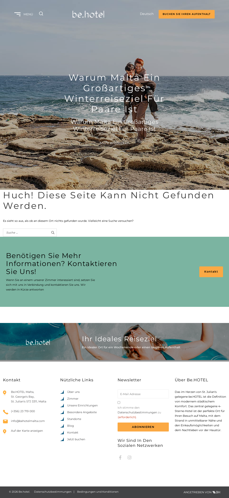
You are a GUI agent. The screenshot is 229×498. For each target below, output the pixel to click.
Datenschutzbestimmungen (137, 412)
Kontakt (211, 271)
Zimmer (73, 398)
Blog (70, 426)
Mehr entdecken (114, 145)
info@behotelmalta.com (28, 421)
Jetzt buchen (76, 439)
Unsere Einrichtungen (82, 405)
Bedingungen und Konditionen (98, 491)
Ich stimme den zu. (139, 413)
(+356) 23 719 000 (23, 411)
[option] (203, 494)
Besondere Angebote (82, 412)
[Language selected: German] (143, 14)
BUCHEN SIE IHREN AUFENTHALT (186, 14)
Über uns (73, 392)
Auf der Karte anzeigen (27, 430)
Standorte (74, 419)
